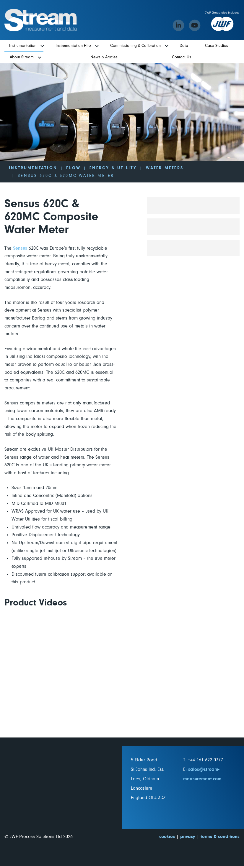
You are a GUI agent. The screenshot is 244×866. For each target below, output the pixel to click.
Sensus (20, 248)
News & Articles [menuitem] (104, 57)
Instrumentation (33, 168)
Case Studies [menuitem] (216, 46)
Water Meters (164, 168)
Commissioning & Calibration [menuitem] (135, 46)
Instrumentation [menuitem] (22, 46)
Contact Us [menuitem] (181, 57)
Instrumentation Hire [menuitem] (73, 46)
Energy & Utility (113, 168)
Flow (73, 168)
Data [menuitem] (184, 46)
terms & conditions (220, 836)
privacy (187, 836)
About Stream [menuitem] (22, 57)
